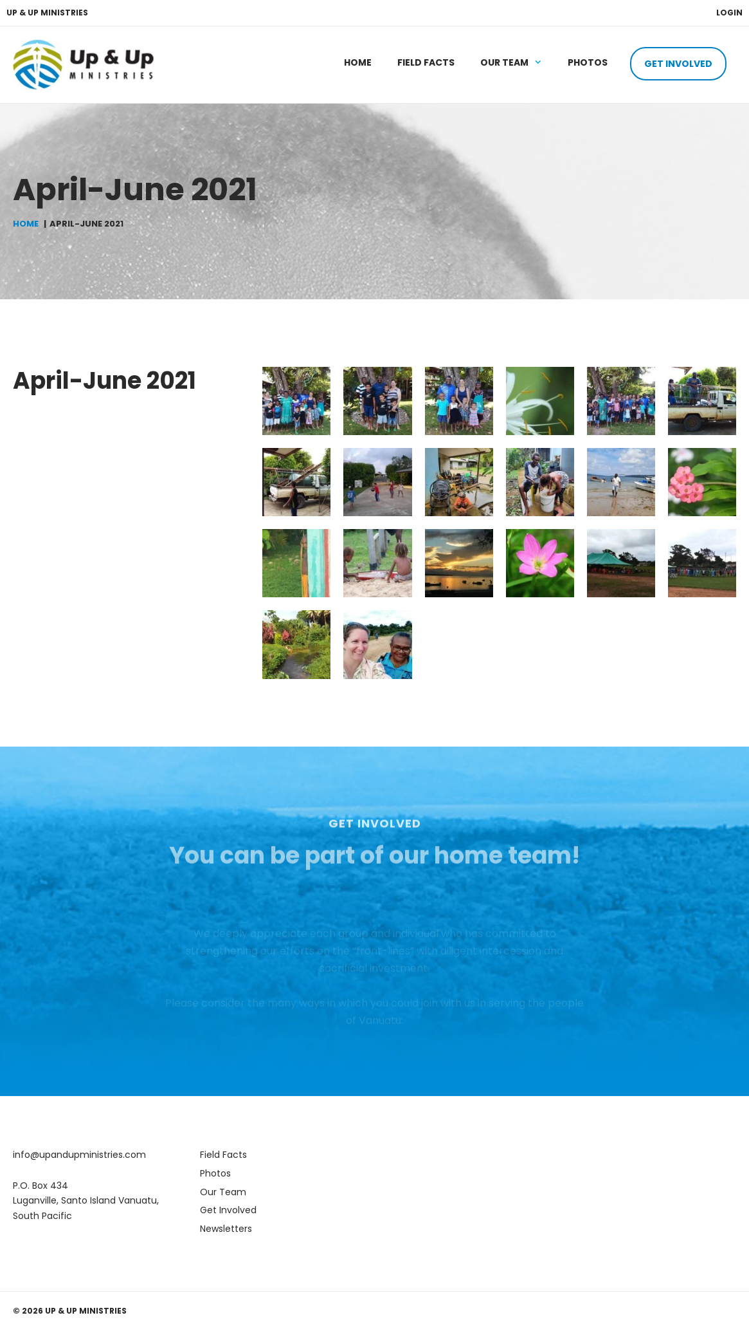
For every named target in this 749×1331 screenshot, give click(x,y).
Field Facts (426, 62)
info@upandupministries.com (79, 1154)
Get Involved (678, 63)
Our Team (517, 62)
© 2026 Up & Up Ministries (70, 1310)
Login (729, 12)
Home (358, 62)
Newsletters (226, 1228)
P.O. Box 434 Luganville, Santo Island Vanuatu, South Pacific (86, 1200)
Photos (588, 62)
